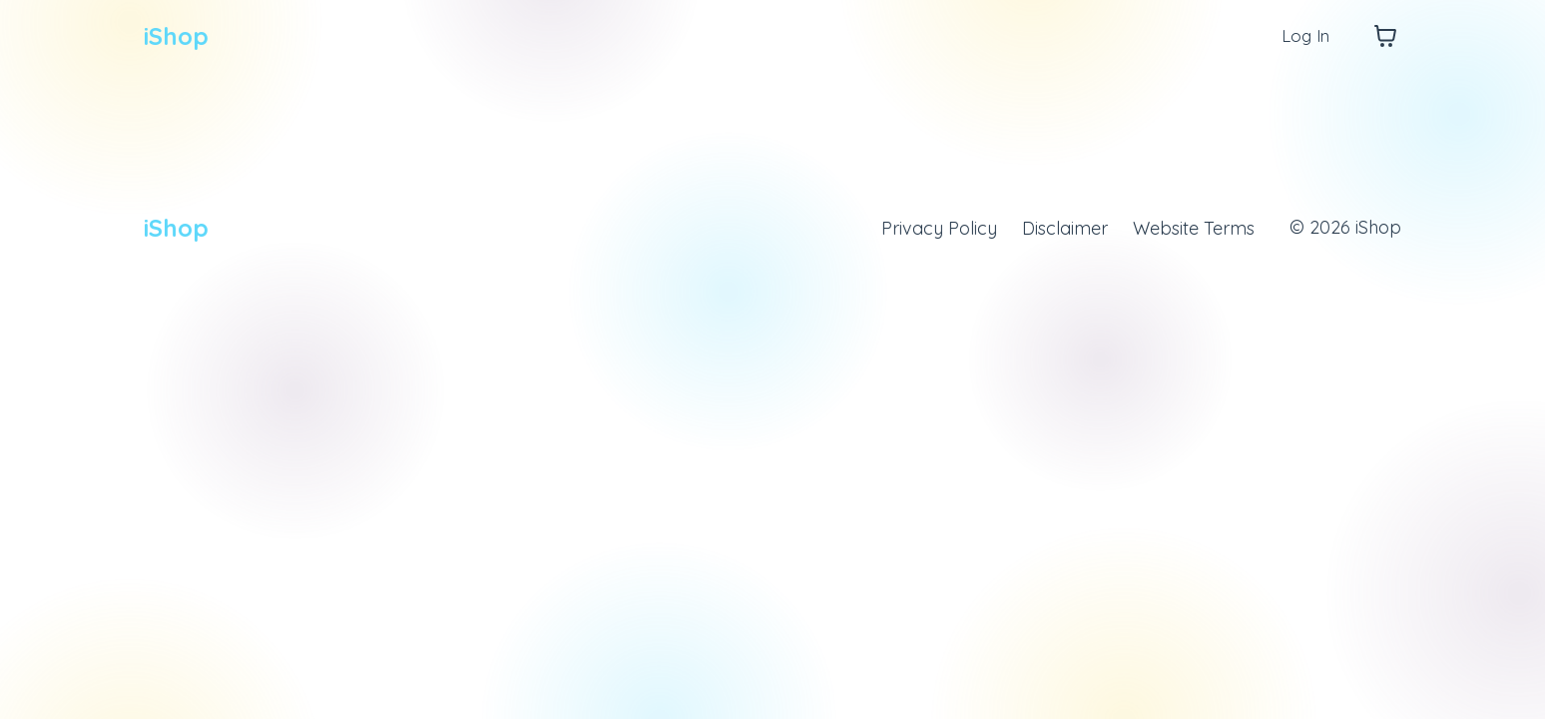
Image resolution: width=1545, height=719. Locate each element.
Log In (1303, 35)
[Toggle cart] (1385, 36)
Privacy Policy (939, 227)
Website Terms (1194, 227)
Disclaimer (1065, 227)
